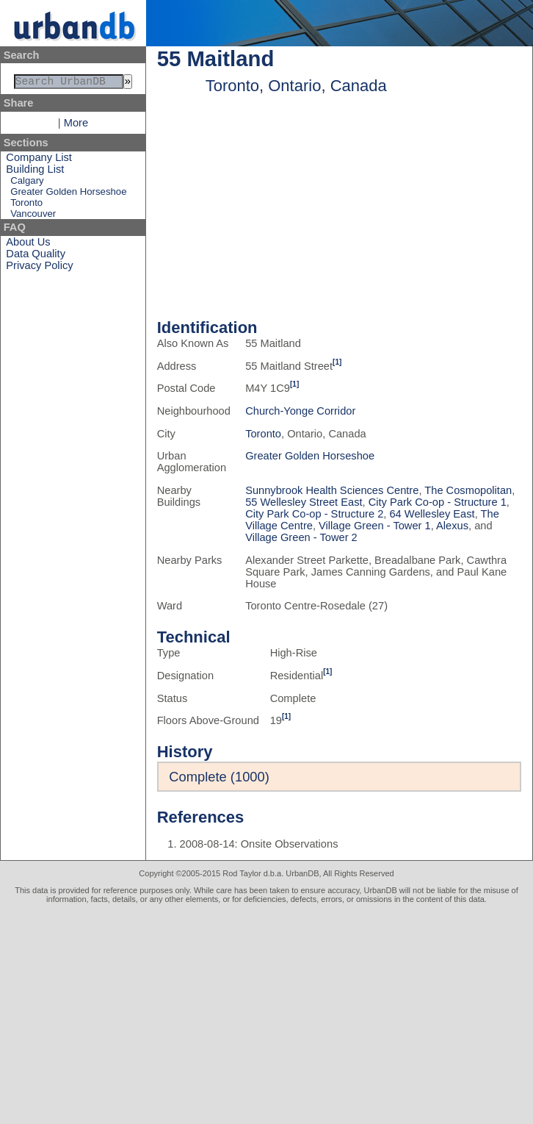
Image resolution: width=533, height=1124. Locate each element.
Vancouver (33, 216)
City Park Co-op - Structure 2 (314, 514)
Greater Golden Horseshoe (68, 194)
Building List (35, 172)
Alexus (452, 525)
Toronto (26, 205)
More (76, 126)
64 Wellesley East (431, 514)
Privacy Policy (39, 268)
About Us (28, 245)
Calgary (26, 183)
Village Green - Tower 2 (301, 537)
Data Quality (35, 256)
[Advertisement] (266, 1014)
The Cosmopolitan (468, 490)
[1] (337, 362)
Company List (39, 160)
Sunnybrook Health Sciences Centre (331, 490)
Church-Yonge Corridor (300, 411)
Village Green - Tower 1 (375, 525)
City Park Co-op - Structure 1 (438, 502)
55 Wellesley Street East (303, 502)
